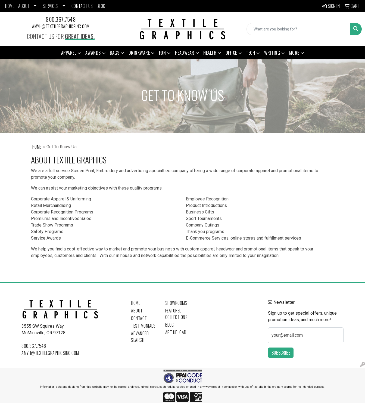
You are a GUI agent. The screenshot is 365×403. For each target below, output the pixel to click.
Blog (169, 324)
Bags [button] (114, 52)
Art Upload (175, 332)
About (137, 310)
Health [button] (209, 52)
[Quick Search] (298, 29)
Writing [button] (272, 52)
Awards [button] (93, 52)
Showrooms (176, 303)
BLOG (101, 6)
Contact (139, 318)
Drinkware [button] (139, 52)
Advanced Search (140, 336)
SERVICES (51, 6)
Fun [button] (162, 52)
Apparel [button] (68, 52)
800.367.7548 (61, 19)
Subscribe (281, 352)
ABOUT (24, 6)
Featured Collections (176, 313)
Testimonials (143, 326)
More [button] (294, 52)
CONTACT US (82, 6)
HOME (9, 6)
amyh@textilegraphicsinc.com (61, 26)
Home (37, 147)
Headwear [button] (184, 52)
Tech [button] (250, 52)
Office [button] (231, 52)
